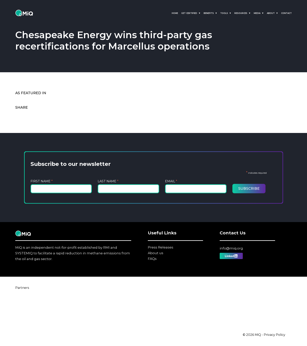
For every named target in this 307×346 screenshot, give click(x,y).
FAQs (152, 259)
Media (257, 13)
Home (175, 13)
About (271, 13)
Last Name (108, 181)
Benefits (209, 13)
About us (155, 253)
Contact (286, 13)
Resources (240, 13)
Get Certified (189, 13)
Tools (224, 13)
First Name (42, 181)
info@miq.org (231, 248)
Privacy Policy (274, 335)
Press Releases (160, 247)
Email (171, 181)
